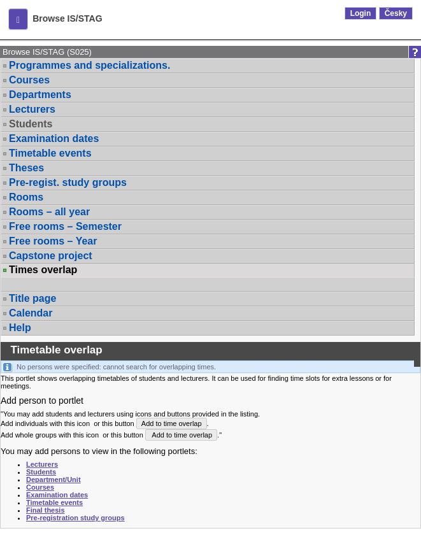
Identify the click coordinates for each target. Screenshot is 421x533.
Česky (396, 13)
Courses (29, 80)
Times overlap (43, 270)
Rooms (26, 197)
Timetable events (50, 153)
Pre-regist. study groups (68, 182)
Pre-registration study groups (75, 518)
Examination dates (54, 138)
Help (20, 327)
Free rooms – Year (53, 241)
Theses (26, 167)
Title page (32, 298)
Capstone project (50, 255)
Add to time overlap (171, 423)
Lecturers (32, 109)
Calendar (30, 313)
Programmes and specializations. (89, 65)
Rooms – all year (49, 211)
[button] (18, 19)
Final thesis (45, 510)
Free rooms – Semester (65, 226)
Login (360, 13)
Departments (40, 94)
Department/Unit (53, 479)
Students (30, 123)
